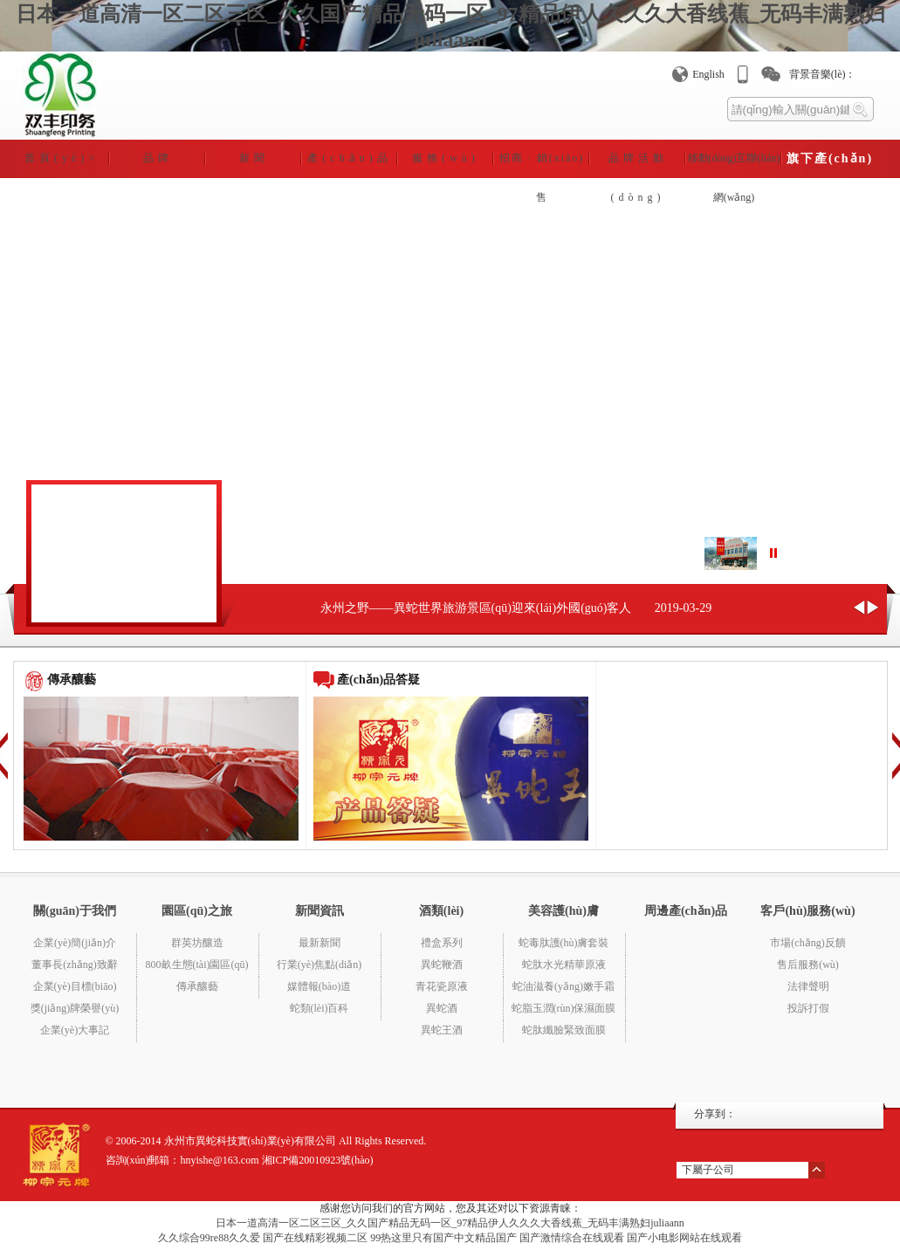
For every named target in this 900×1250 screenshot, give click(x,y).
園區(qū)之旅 (196, 910)
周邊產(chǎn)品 (685, 910)
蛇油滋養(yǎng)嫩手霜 (563, 986)
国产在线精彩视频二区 (315, 1238)
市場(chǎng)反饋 (807, 943)
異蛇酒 (441, 1008)
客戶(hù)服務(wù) (807, 910)
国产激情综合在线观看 (571, 1238)
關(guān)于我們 (74, 910)
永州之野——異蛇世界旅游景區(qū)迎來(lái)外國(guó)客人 (476, 608)
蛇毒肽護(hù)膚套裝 (564, 943)
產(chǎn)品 (349, 158)
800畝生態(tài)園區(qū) (197, 964)
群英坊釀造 (197, 943)
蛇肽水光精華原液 (564, 964)
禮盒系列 (442, 943)
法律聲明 (808, 986)
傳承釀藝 (197, 986)
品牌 (158, 158)
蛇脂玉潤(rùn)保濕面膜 (564, 1008)
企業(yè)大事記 (74, 1030)
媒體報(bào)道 (319, 986)
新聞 (254, 158)
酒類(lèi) (441, 910)
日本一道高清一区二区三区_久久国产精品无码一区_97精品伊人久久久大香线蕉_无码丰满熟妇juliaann (450, 1223)
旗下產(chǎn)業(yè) (830, 165)
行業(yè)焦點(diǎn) (319, 964)
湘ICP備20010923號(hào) (318, 1160)
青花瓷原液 (442, 986)
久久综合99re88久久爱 (209, 1238)
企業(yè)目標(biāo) (75, 986)
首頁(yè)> (61, 158)
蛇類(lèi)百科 (319, 1008)
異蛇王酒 (442, 1030)
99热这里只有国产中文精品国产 (443, 1238)
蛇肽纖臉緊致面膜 (564, 1030)
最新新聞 (319, 943)
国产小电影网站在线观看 (684, 1238)
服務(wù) (445, 158)
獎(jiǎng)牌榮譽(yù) (75, 1008)
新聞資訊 (319, 910)
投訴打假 (808, 1008)
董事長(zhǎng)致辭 (74, 964)
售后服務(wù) (808, 964)
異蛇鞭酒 (442, 964)
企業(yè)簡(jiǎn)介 (74, 943)
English (708, 74)
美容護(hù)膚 (563, 910)
